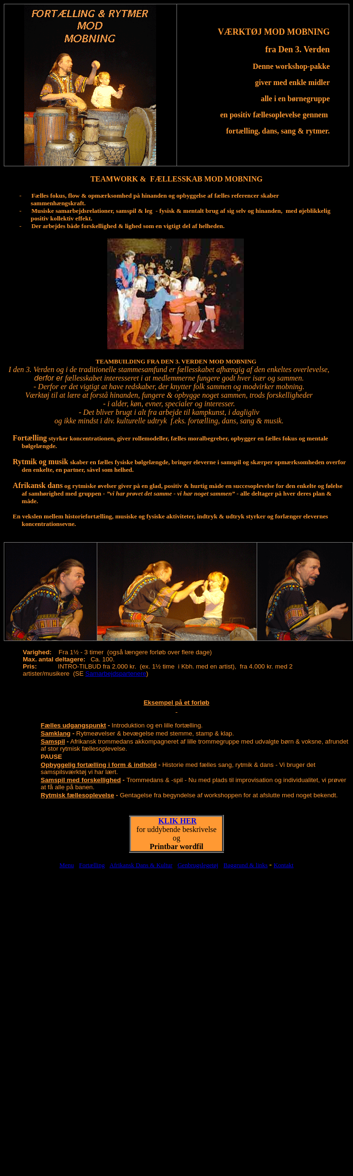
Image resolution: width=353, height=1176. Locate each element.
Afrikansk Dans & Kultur (141, 865)
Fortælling (92, 865)
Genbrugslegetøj (197, 865)
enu (69, 865)
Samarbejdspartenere (115, 673)
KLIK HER (177, 821)
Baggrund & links (245, 865)
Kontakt (284, 865)
